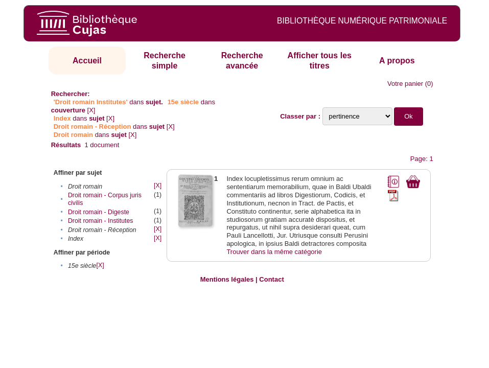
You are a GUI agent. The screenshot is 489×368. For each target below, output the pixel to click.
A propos (397, 60)
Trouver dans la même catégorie (274, 252)
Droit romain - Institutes (100, 220)
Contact (271, 279)
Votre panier (405, 83)
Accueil (87, 60)
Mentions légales (227, 279)
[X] (91, 110)
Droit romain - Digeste (98, 212)
